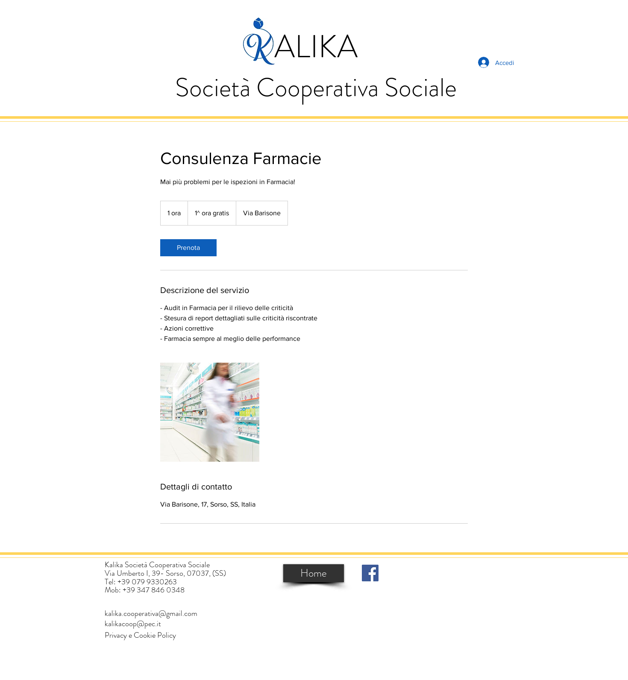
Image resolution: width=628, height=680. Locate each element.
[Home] (313, 573)
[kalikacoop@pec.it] (133, 623)
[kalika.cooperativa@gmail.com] (151, 613)
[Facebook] (370, 573)
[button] (140, 635)
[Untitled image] (209, 412)
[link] (188, 247)
